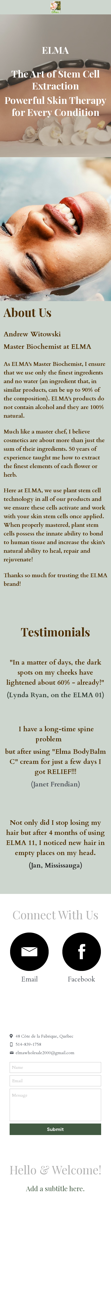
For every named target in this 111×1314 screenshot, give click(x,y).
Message (19, 1095)
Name (17, 1067)
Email (17, 1081)
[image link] (29, 952)
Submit (55, 1129)
